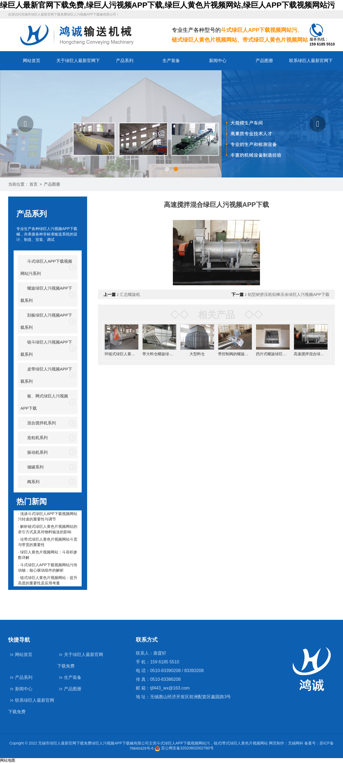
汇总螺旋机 (130, 294)
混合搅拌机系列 (38, 423)
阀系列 (29, 482)
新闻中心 (217, 60)
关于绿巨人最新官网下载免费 (80, 659)
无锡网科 (295, 743)
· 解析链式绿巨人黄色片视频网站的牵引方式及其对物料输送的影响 (47, 529)
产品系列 (124, 60)
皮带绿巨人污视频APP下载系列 (46, 374)
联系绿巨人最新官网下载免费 (31, 705)
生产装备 (171, 60)
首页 (33, 184)
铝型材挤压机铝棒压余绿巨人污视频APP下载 (288, 294)
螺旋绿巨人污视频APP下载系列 (46, 293)
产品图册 (264, 60)
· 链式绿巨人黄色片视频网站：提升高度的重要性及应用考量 (47, 580)
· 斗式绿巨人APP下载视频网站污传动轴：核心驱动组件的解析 (47, 567)
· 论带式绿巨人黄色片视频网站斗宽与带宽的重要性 (47, 542)
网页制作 (276, 743)
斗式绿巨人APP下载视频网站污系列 (46, 266)
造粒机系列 (34, 437)
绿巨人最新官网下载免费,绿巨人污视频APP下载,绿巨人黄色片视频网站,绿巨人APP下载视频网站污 (167, 5)
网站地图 (7, 760)
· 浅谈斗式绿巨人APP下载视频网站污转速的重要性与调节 (47, 516)
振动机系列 (34, 452)
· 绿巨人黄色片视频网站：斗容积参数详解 (47, 555)
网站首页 (31, 60)
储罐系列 (32, 467)
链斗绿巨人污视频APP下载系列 (46, 347)
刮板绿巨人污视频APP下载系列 (46, 320)
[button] (25, 124)
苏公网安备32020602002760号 (184, 748)
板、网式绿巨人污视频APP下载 (44, 401)
